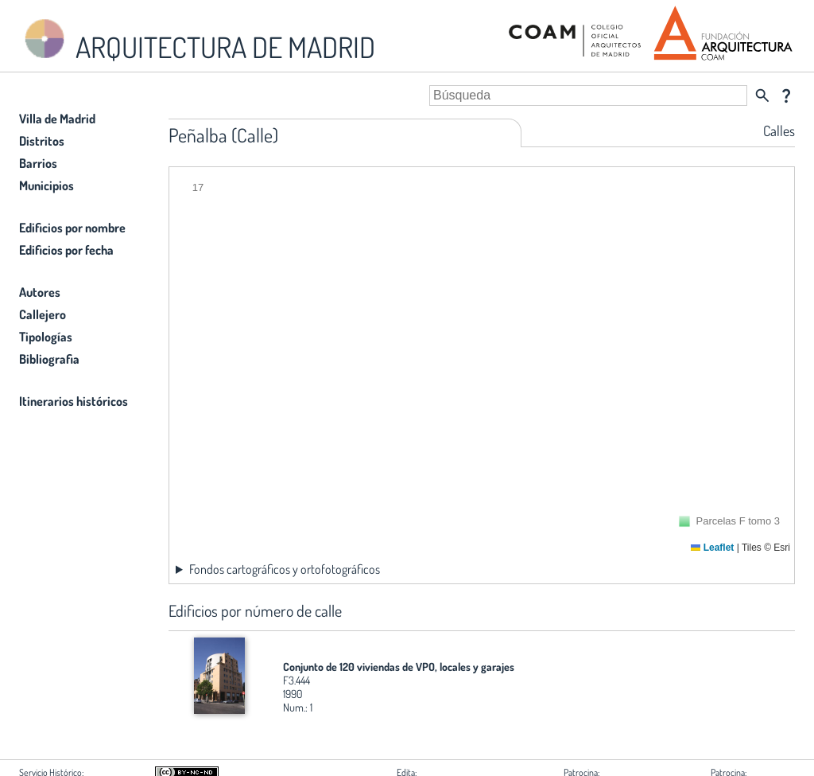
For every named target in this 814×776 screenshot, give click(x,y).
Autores (39, 292)
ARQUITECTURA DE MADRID (197, 40)
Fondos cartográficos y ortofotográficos (284, 569)
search (762, 95)
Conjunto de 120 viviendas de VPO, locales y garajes (398, 666)
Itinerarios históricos (73, 401)
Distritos (41, 141)
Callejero (42, 314)
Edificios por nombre (72, 228)
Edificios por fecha (66, 250)
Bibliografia (49, 359)
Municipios (46, 185)
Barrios (38, 163)
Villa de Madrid (57, 119)
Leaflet (712, 547)
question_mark (786, 95)
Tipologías (45, 337)
